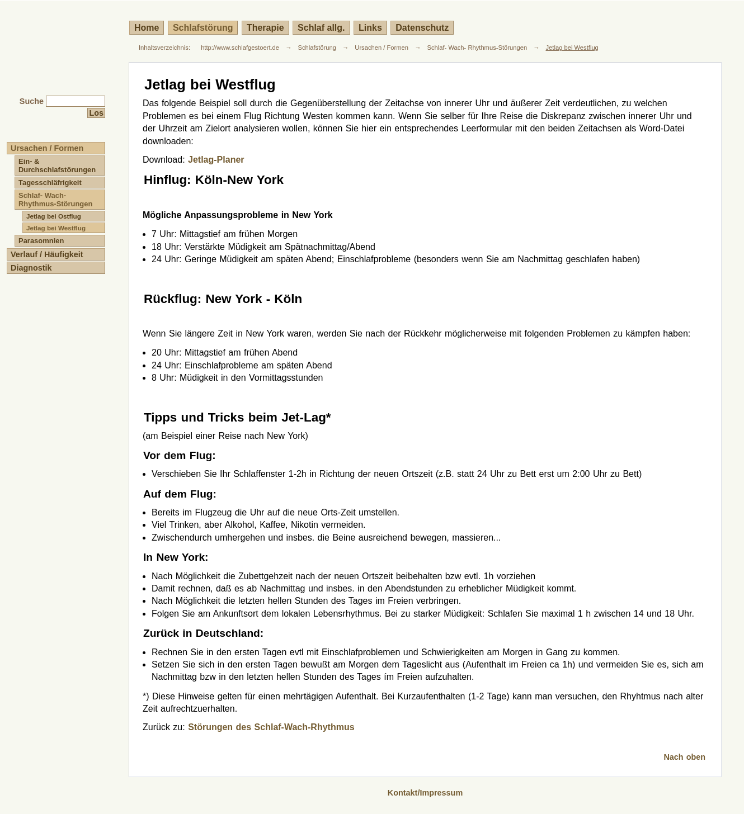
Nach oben (684, 757)
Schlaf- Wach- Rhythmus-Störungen (477, 47)
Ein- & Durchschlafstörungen (57, 165)
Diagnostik (31, 267)
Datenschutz (422, 27)
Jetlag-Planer (216, 159)
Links (370, 27)
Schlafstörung (203, 27)
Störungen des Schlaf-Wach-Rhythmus (271, 727)
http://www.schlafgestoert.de (240, 47)
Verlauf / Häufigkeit (47, 254)
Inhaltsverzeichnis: (164, 47)
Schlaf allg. (321, 27)
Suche (32, 101)
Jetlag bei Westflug (572, 47)
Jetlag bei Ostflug (53, 216)
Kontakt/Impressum (425, 792)
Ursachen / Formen (381, 47)
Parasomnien (41, 240)
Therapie (265, 27)
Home (146, 27)
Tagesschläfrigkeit (50, 182)
